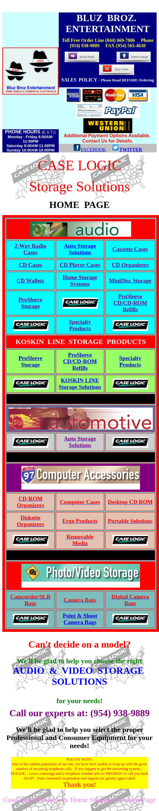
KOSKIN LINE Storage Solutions (80, 383)
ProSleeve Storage (30, 361)
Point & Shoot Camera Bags (80, 619)
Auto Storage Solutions (80, 249)
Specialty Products (130, 361)
